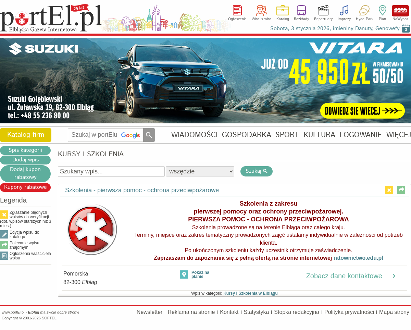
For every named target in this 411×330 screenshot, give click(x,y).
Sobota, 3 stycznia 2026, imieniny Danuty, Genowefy (335, 29)
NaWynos (400, 10)
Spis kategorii (25, 150)
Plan (382, 19)
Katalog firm (25, 135)
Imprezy (344, 19)
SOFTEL (49, 318)
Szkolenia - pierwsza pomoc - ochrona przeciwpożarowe (142, 190)
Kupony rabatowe (25, 187)
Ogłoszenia (237, 19)
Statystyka (256, 312)
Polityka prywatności (349, 312)
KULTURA (319, 135)
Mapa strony (394, 312)
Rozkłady (301, 19)
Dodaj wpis (25, 160)
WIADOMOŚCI (194, 135)
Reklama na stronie (191, 312)
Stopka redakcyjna (296, 312)
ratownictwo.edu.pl (358, 258)
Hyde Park (364, 19)
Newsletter (150, 312)
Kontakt (229, 312)
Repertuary (323, 19)
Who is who (261, 19)
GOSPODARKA (246, 135)
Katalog (282, 19)
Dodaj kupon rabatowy (25, 173)
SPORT (287, 135)
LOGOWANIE (360, 135)
